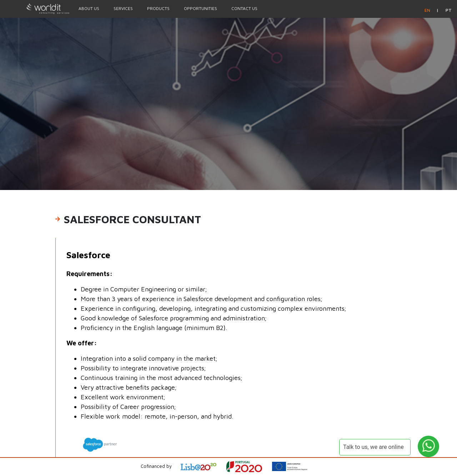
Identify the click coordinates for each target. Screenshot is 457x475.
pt (449, 10)
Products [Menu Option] (158, 8)
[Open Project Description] (249, 466)
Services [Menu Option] (123, 8)
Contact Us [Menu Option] (244, 8)
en (428, 10)
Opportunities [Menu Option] (200, 8)
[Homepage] (35, 8)
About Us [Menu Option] (89, 8)
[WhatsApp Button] (428, 446)
